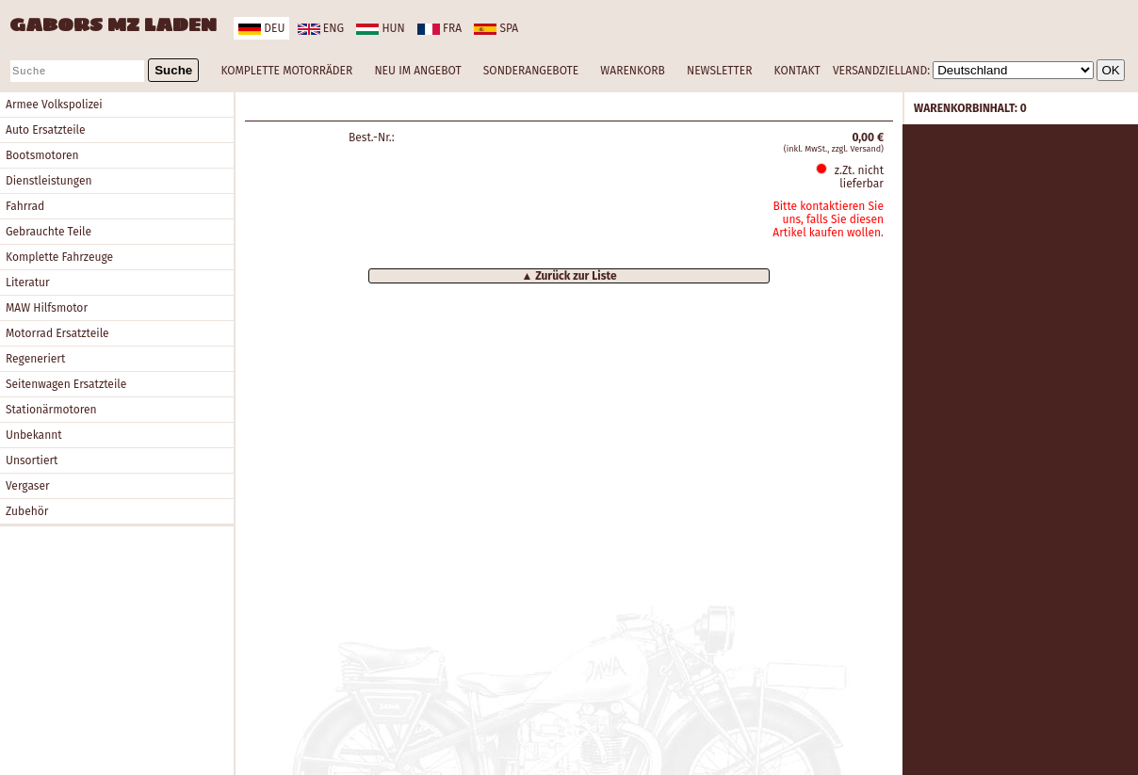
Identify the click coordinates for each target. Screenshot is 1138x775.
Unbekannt (34, 435)
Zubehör (27, 511)
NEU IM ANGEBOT (417, 70)
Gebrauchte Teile (48, 231)
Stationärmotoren (51, 409)
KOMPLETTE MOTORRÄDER (286, 70)
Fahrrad (25, 206)
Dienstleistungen (48, 180)
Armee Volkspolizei (54, 104)
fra (439, 28)
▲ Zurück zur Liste (568, 276)
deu (261, 28)
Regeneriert (35, 358)
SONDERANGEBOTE (530, 70)
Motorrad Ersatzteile (57, 333)
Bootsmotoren (42, 155)
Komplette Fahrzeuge (59, 257)
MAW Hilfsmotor (47, 308)
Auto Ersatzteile (46, 130)
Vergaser (28, 485)
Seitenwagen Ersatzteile (66, 384)
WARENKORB (632, 70)
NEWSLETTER (719, 70)
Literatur (28, 282)
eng (321, 28)
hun (380, 28)
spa (496, 28)
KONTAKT (797, 70)
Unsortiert (31, 460)
